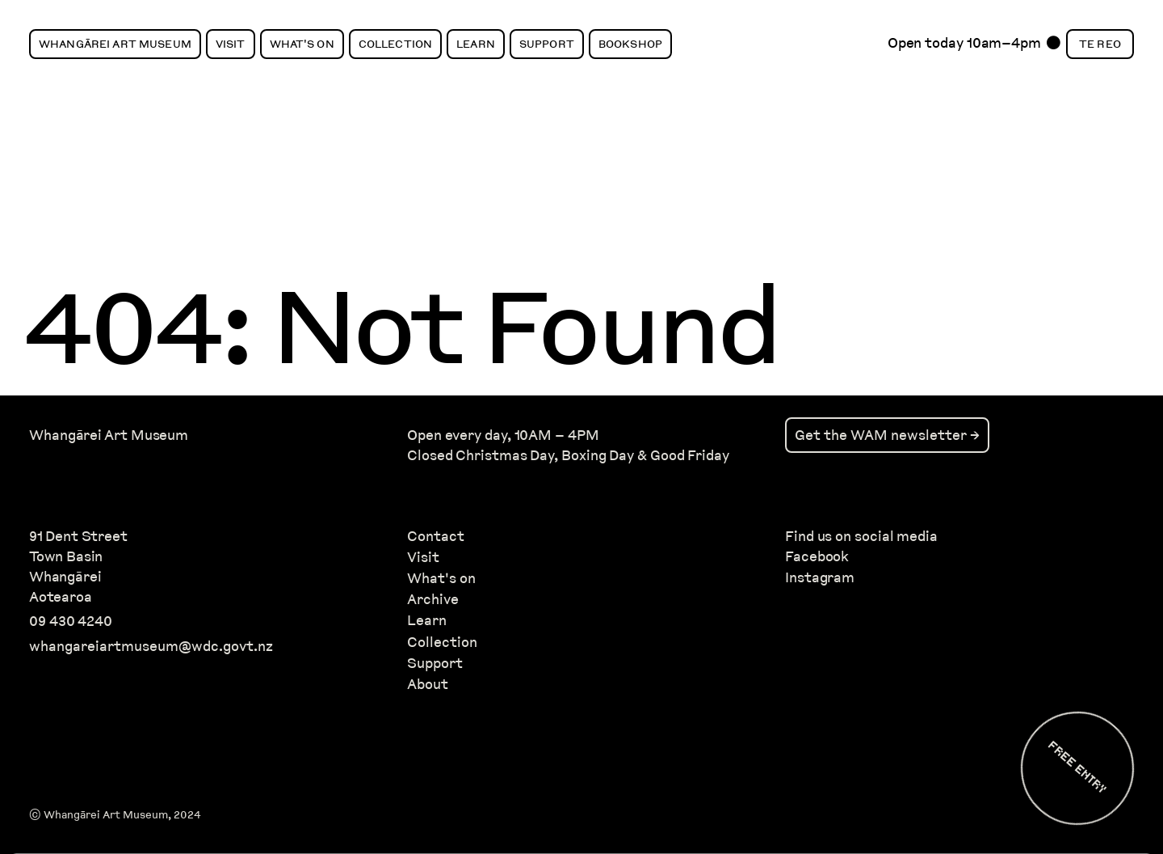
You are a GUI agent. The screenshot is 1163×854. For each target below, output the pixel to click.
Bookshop (630, 44)
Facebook (817, 556)
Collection (395, 44)
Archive (433, 599)
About (427, 684)
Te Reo (1100, 44)
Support (546, 44)
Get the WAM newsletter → (887, 435)
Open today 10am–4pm (964, 47)
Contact (435, 536)
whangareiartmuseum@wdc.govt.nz (151, 646)
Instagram (819, 577)
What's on (441, 578)
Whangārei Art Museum (115, 44)
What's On (302, 44)
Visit (231, 44)
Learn (475, 44)
